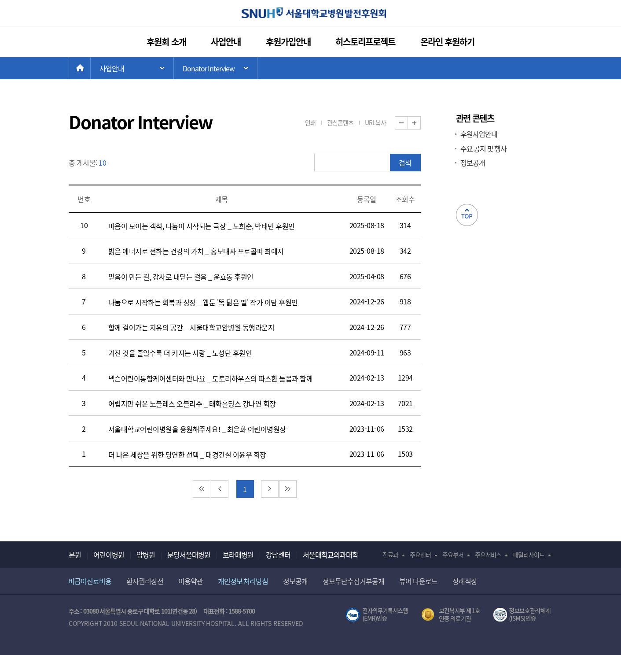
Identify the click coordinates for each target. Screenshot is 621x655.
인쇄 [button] (310, 122)
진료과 (390, 554)
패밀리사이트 (528, 554)
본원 (75, 554)
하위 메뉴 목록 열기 (215, 68)
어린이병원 (108, 554)
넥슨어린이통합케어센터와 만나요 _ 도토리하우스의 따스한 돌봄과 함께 (210, 378)
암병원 (145, 554)
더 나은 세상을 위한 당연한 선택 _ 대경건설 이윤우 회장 (187, 454)
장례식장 (464, 581)
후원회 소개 (166, 41)
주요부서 (452, 554)
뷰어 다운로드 (418, 581)
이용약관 (190, 581)
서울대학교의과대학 (330, 554)
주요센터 (420, 554)
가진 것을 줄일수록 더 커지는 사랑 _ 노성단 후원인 (180, 353)
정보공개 (472, 162)
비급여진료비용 (89, 581)
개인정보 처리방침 (243, 581)
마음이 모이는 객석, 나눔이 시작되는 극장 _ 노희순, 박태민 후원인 (201, 226)
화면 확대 (420, 123)
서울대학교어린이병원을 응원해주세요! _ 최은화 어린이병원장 (197, 429)
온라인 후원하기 (447, 41)
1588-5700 (241, 611)
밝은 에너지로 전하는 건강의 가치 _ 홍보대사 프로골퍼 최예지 (196, 251)
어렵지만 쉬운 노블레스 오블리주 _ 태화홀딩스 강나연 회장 (192, 403)
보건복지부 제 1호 (451, 615)
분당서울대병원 (188, 554)
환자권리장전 (144, 581)
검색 (405, 162)
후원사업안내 (478, 134)
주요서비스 (488, 554)
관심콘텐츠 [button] (340, 122)
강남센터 (278, 554)
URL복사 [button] (375, 122)
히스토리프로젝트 (365, 41)
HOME (90, 68)
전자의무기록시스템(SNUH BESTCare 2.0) (376, 615)
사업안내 (226, 41)
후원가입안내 (288, 41)
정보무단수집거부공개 (353, 581)
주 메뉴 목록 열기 (132, 68)
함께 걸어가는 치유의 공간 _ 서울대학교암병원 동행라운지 (191, 327)
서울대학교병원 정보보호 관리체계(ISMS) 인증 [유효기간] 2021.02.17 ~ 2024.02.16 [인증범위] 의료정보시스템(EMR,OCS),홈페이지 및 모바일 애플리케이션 (523, 615)
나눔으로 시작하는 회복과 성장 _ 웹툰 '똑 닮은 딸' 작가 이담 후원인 (203, 302)
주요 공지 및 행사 (483, 148)
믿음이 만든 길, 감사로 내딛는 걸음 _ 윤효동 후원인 (181, 276)
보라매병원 (238, 554)
